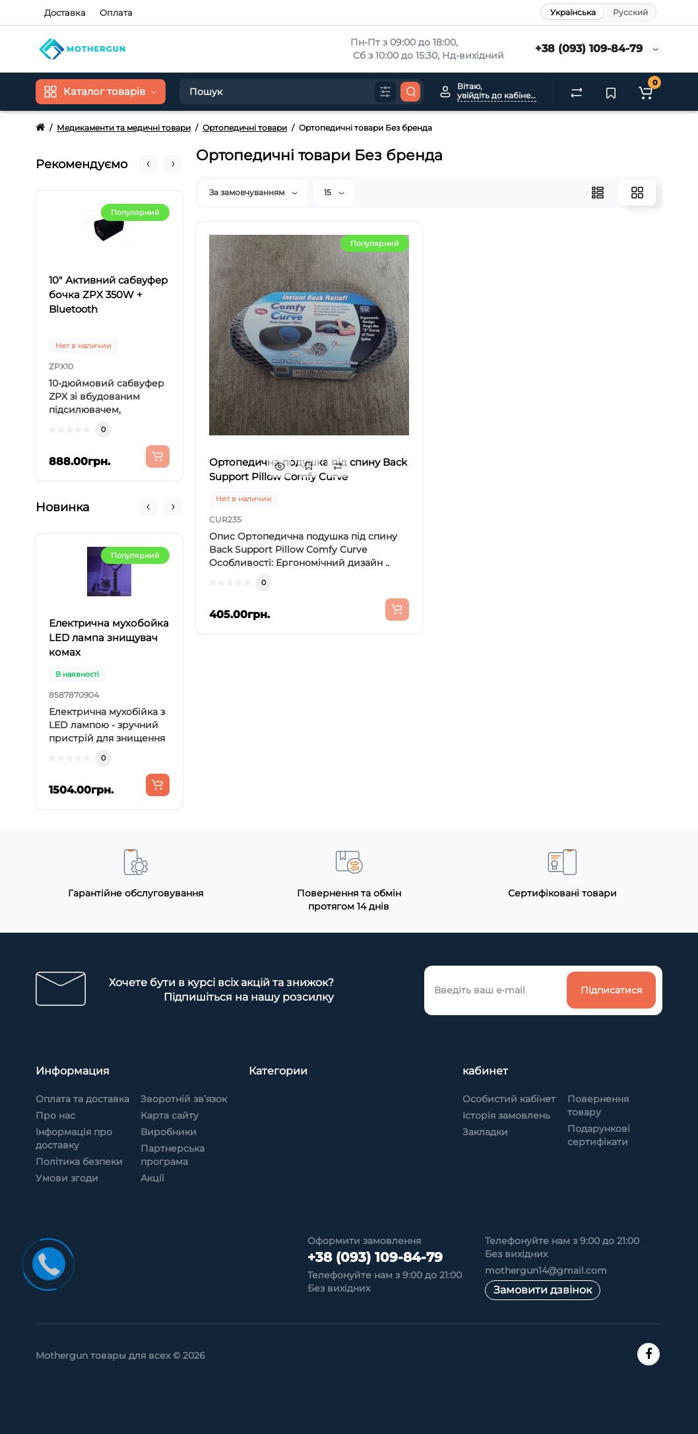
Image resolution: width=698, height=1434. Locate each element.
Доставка (65, 12)
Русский (630, 12)
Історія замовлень (506, 1115)
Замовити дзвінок (542, 1290)
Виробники (169, 1132)
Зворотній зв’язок (184, 1099)
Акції (152, 1178)
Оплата (116, 12)
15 (334, 192)
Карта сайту (170, 1115)
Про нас (55, 1115)
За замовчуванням (253, 192)
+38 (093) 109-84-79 (589, 48)
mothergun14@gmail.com (546, 1270)
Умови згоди (67, 1178)
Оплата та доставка (82, 1099)
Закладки (485, 1132)
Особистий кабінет (508, 1099)
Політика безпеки (79, 1162)
